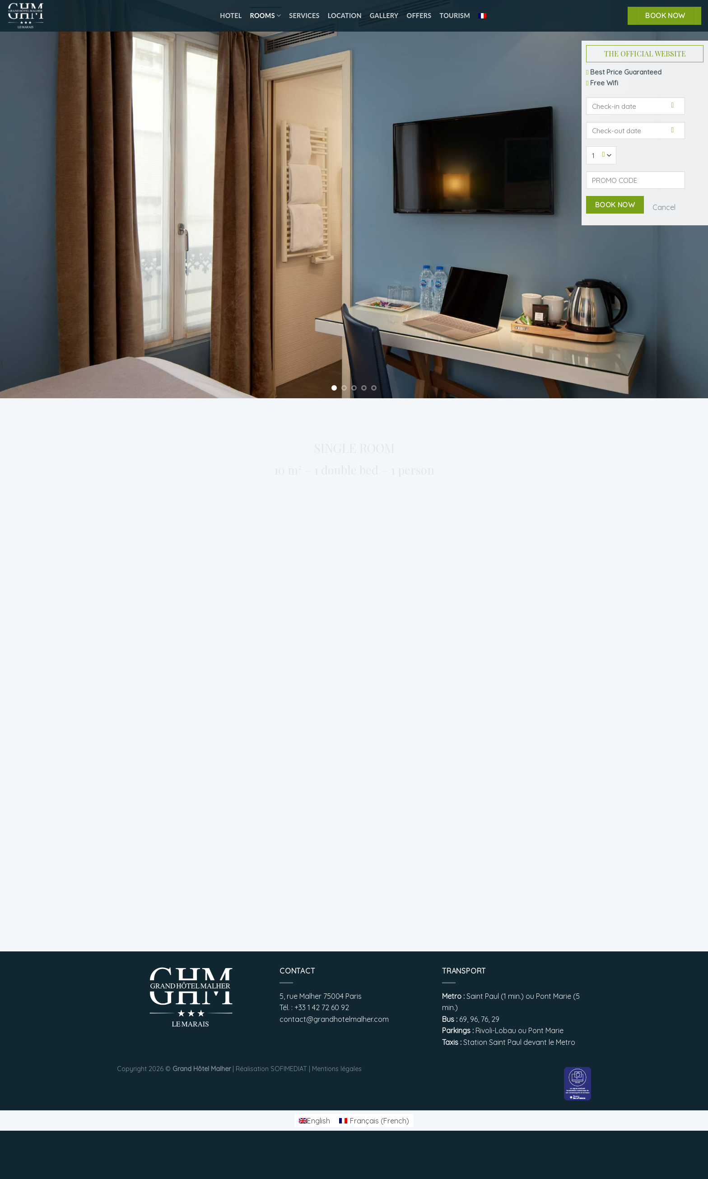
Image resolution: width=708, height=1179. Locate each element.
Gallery (384, 15)
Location (345, 15)
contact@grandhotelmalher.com (334, 1019)
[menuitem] (482, 16)
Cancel (663, 207)
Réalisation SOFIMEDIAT (271, 1069)
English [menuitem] (318, 1120)
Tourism (455, 15)
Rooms (265, 15)
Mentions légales (337, 1069)
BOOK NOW (665, 15)
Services (304, 15)
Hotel (231, 15)
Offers (418, 15)
